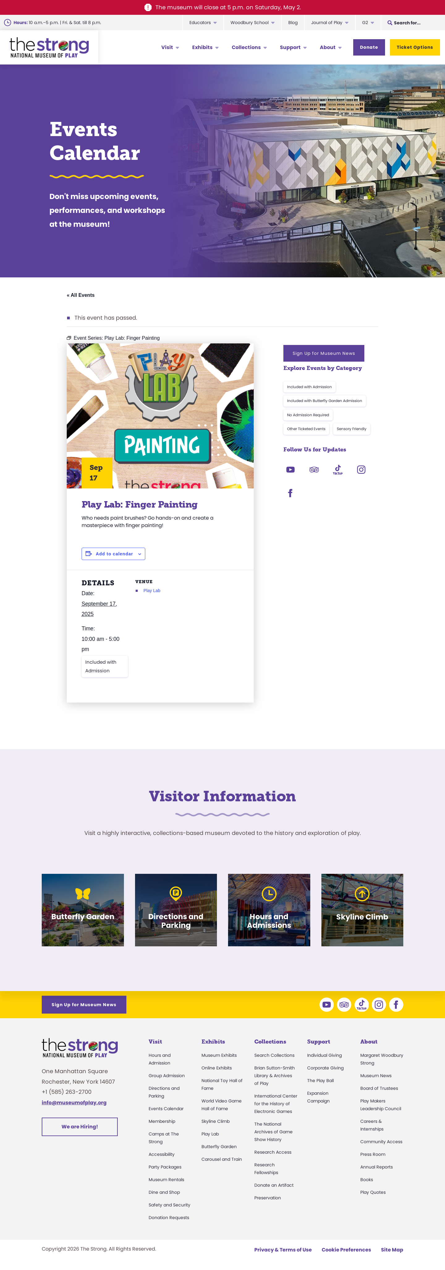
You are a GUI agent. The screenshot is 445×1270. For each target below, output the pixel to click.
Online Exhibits (216, 1068)
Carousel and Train (221, 1159)
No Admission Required (308, 414)
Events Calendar (166, 1109)
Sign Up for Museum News (324, 353)
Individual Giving (324, 1055)
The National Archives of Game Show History (273, 1132)
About (328, 47)
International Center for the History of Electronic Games (275, 1103)
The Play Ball (320, 1080)
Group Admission (167, 1076)
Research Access (272, 1152)
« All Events (81, 295)
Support (290, 47)
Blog (293, 22)
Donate (369, 47)
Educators (200, 22)
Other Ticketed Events (306, 428)
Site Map (392, 1249)
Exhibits (202, 47)
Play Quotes (373, 1192)
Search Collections (274, 1055)
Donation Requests (169, 1217)
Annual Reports (376, 1167)
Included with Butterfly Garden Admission (324, 400)
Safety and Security (169, 1205)
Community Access (381, 1142)
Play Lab (151, 590)
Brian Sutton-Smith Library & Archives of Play (274, 1075)
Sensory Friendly (352, 428)
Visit (167, 47)
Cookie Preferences (346, 1249)
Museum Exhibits (219, 1055)
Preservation (267, 1198)
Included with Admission (101, 666)
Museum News (376, 1076)
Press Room (372, 1154)
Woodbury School (250, 22)
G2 (365, 22)
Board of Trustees (379, 1088)
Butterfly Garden (219, 1146)
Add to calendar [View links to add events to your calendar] (114, 553)
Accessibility (162, 1154)
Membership (162, 1121)
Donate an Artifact (274, 1185)
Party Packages (165, 1167)
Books (366, 1180)
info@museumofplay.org (74, 1102)
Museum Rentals (166, 1180)
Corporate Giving (325, 1068)
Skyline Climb (215, 1121)
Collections (246, 47)
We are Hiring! (79, 1126)
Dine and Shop (164, 1192)
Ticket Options (415, 47)
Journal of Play (326, 22)
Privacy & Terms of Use (283, 1249)
